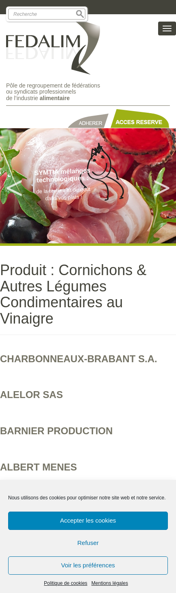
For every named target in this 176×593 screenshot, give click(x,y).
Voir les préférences (88, 565)
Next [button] (162, 186)
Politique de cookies (65, 583)
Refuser (88, 542)
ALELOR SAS (31, 394)
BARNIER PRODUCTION (56, 430)
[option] (88, 185)
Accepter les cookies (88, 520)
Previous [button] (14, 186)
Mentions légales (109, 583)
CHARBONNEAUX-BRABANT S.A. (78, 358)
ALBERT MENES (38, 467)
